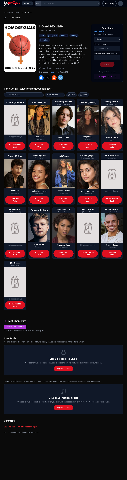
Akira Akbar (39, 137)
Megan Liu (87, 137)
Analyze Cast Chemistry (15, 327)
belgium (54, 72)
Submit (107, 64)
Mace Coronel (63, 137)
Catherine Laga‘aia (39, 191)
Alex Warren (39, 244)
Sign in (107, 3)
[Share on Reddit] (54, 77)
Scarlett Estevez (63, 191)
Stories (17, 12)
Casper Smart (112, 245)
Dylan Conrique (87, 191)
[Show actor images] (83, 94)
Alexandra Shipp (63, 245)
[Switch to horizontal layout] (71, 94)
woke (42, 36)
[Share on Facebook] (41, 77)
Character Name (100, 44)
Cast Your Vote (39, 146)
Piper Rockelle (112, 137)
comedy (74, 36)
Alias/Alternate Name (106, 53)
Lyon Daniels (15, 191)
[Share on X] (47, 77)
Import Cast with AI (107, 77)
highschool (44, 40)
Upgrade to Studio (64, 369)
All (38, 3)
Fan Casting (8, 12)
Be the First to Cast (15, 146)
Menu (27, 3)
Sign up (118, 3)
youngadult (52, 36)
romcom (64, 36)
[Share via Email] (60, 77)
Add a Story (93, 3)
